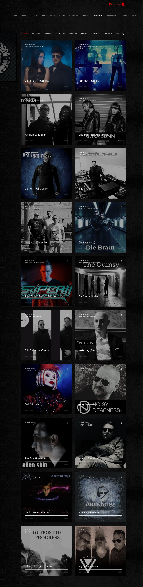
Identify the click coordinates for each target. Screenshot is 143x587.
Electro (84, 34)
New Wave (36, 34)
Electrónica (95, 34)
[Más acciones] (68, 45)
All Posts (24, 34)
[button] (123, 4)
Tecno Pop (73, 34)
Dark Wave (108, 34)
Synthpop (48, 34)
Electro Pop (60, 34)
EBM (118, 34)
